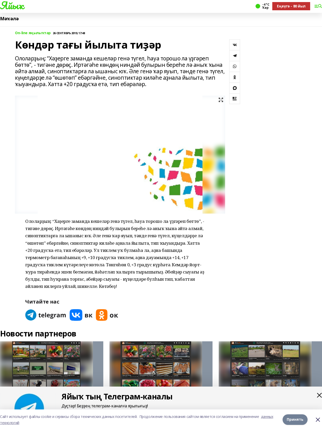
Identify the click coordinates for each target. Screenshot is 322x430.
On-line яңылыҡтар (33, 33)
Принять (295, 419)
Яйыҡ (11, 5)
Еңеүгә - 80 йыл (291, 6)
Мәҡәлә (9, 18)
